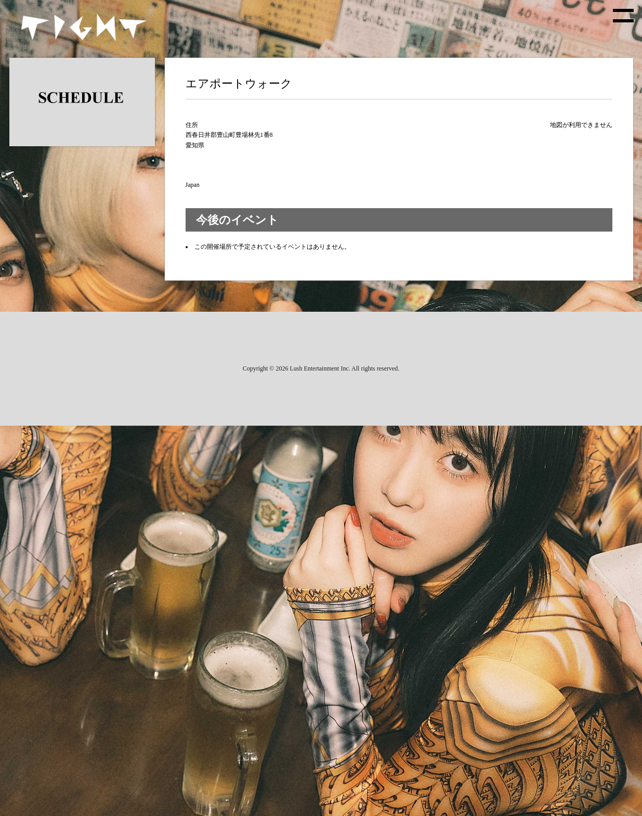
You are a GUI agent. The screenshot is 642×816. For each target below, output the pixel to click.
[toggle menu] (623, 15)
